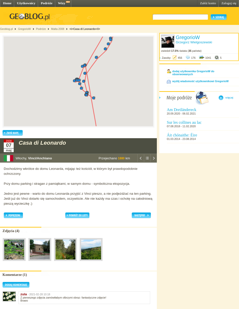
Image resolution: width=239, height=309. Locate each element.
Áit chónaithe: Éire (182, 135)
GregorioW (24, 28)
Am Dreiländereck (181, 110)
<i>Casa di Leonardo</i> (84, 28)
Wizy (61, 3)
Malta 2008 (57, 28)
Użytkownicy (26, 3)
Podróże (47, 3)
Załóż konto (208, 3)
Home (7, 3)
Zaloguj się (228, 3)
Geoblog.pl (6, 28)
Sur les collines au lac (184, 122)
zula (23, 294)
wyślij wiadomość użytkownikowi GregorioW (200, 81)
